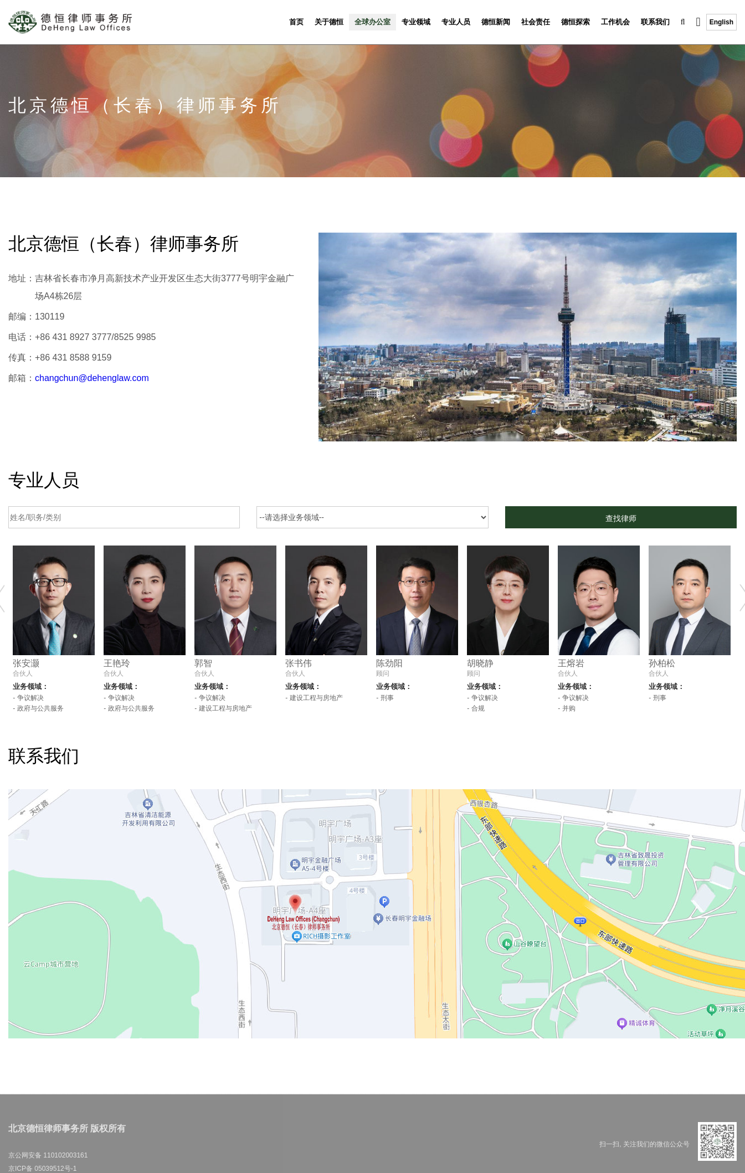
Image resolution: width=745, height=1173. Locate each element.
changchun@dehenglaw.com (92, 378)
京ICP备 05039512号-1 (42, 1168)
